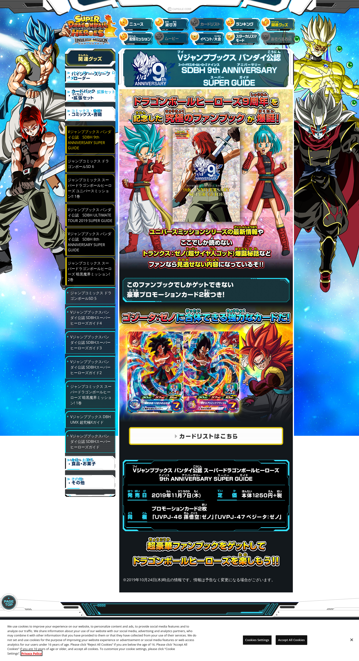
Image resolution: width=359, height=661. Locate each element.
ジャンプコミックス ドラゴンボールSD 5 (91, 286)
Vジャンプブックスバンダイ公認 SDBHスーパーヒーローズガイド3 (90, 333)
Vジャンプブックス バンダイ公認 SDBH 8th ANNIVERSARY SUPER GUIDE (89, 232)
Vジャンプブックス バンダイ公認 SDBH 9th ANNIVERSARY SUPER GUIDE (89, 130)
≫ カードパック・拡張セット (90, 93)
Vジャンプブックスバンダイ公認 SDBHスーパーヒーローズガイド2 (90, 358)
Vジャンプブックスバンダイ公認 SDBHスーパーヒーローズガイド (90, 432)
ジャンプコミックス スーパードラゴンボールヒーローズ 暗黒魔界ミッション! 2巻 (90, 262)
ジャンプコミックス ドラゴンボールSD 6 (88, 154)
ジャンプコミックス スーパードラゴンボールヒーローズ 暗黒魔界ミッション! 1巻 (91, 385)
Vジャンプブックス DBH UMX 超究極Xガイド (90, 410)
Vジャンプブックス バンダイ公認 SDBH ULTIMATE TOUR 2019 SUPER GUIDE (90, 206)
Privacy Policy (31, 656)
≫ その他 (90, 471)
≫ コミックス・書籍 (90, 109)
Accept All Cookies (291, 643)
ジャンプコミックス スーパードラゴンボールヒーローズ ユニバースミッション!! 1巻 (90, 179)
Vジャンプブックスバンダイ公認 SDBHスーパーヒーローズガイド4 (90, 308)
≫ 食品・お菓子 (90, 455)
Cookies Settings (257, 643)
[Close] (352, 643)
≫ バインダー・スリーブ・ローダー (90, 77)
